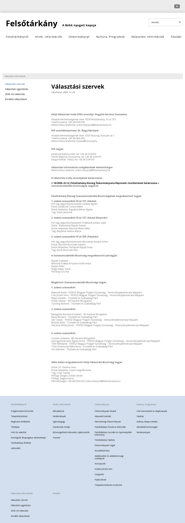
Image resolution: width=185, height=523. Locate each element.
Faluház (140, 414)
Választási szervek (15, 84)
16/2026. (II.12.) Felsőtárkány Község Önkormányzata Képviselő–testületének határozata (105, 181)
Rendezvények (143, 430)
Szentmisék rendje (61, 425)
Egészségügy (59, 420)
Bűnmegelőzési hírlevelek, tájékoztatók (71, 430)
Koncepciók (100, 462)
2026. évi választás (15, 94)
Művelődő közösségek (147, 425)
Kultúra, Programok (110, 36)
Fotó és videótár (18, 430)
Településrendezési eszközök (108, 483)
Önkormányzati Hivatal (105, 409)
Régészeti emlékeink (20, 420)
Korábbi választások (16, 99)
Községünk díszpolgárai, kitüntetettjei (28, 436)
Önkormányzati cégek (105, 443)
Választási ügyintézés (16, 89)
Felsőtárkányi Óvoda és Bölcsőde (110, 425)
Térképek (15, 425)
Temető (56, 436)
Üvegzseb (99, 472)
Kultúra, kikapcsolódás (147, 420)
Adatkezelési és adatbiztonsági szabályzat (109, 455)
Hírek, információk (48, 36)
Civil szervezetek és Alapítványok (152, 409)
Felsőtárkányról (17, 36)
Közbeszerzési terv (103, 467)
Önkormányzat (79, 36)
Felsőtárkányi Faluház (105, 438)
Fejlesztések (100, 478)
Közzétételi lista (102, 449)
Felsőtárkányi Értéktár (21, 441)
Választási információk (147, 36)
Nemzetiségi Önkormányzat (108, 420)
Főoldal (176, 36)
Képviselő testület (103, 414)
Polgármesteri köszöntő (22, 409)
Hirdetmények (59, 414)
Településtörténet (19, 414)
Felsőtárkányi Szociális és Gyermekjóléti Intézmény (113, 432)
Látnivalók (15, 446)
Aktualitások (58, 409)
